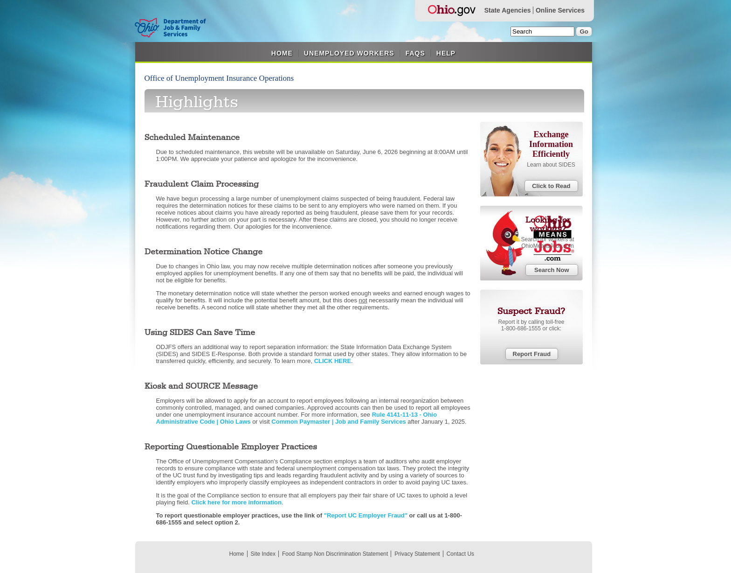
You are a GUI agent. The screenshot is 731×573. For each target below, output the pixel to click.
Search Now (551, 269)
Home (282, 53)
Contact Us (460, 554)
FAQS (415, 53)
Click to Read (551, 185)
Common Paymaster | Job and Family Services (339, 421)
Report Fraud (532, 353)
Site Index (263, 554)
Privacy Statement (417, 554)
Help (445, 53)
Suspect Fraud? (531, 311)
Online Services (560, 10)
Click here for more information (236, 502)
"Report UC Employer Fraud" (365, 515)
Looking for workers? (547, 225)
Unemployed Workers (349, 53)
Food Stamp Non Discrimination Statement (335, 554)
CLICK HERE (332, 360)
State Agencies (507, 10)
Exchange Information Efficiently (551, 144)
